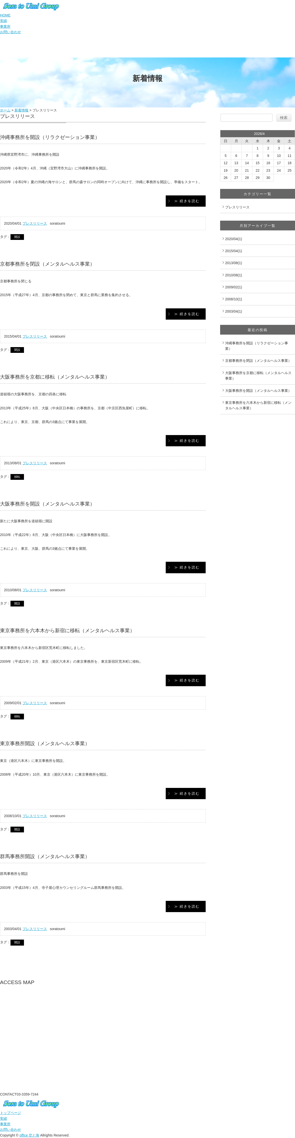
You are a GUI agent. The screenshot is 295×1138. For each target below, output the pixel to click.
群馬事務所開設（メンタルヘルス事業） (45, 856)
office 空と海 (29, 1135)
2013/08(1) (233, 263)
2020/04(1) (233, 239)
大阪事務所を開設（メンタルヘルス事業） (47, 504)
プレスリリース (34, 223)
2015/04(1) (233, 251)
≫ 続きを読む (187, 201)
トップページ (10, 1113)
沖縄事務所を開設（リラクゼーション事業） (50, 137)
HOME (5, 15)
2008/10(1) (233, 299)
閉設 (17, 350)
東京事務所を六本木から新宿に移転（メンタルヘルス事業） (67, 630)
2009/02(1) (233, 287)
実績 (3, 21)
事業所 (5, 26)
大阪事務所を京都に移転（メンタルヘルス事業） (55, 377)
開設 (17, 237)
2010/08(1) (233, 275)
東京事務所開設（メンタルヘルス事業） (45, 743)
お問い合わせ (10, 32)
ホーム (5, 110)
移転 (17, 477)
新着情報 (21, 110)
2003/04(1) (233, 311)
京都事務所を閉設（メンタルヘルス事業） (47, 264)
